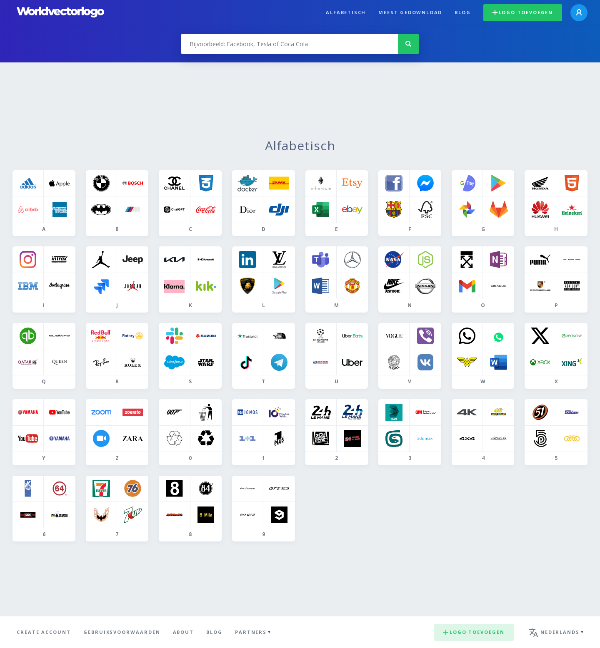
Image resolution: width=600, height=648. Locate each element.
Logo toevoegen (522, 12)
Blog (462, 12)
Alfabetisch (346, 12)
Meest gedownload (410, 12)
